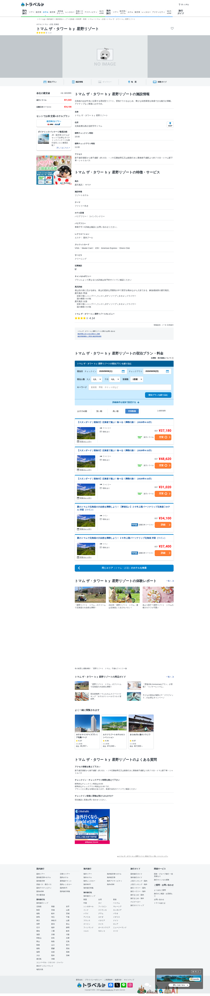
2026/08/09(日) (151, 371)
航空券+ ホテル (123, 12)
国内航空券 (40, 881)
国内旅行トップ (42, 903)
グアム (100, 913)
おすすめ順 (82, 411)
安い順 (99, 411)
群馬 (38, 917)
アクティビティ (91, 12)
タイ (100, 903)
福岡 (38, 952)
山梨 (67, 920)
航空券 (38, 12)
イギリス (116, 917)
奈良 (53, 938)
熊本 (53, 955)
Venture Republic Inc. (106, 990)
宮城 (53, 910)
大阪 (67, 934)
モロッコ (101, 931)
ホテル (45, 12)
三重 (53, 931)
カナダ (100, 917)
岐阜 (67, 931)
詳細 (163, 524)
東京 (38, 920)
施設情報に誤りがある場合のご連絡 (89, 334)
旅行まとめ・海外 (137, 898)
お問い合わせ (159, 899)
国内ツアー (40, 874)
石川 (38, 927)
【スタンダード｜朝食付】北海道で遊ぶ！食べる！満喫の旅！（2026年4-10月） (115, 422)
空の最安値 (40, 895)
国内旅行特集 (65, 891)
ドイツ (115, 920)
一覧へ (170, 581)
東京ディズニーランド (44, 966)
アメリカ (86, 917)
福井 (53, 927)
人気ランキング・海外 (138, 884)
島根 (38, 945)
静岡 (67, 927)
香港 (114, 899)
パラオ (115, 913)
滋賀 (38, 934)
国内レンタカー (66, 884)
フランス (86, 920)
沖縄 (53, 959)
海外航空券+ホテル (114, 874)
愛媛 (53, 948)
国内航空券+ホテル (43, 877)
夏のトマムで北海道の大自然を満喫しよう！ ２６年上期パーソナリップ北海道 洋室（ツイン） (121, 538)
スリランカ (102, 910)
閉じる (197, 971)
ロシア (115, 924)
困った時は (184, 4)
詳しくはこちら (179, 985)
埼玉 (53, 917)
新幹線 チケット (60, 12)
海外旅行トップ (89, 896)
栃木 (53, 913)
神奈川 (53, 920)
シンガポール (88, 906)
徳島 (38, 948)
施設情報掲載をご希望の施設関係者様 (89, 336)
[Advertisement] (138, 826)
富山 (67, 924)
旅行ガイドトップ (137, 905)
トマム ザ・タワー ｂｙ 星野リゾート (67, 29)
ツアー (31, 12)
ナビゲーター (135, 902)
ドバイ (115, 931)
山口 (53, 945)
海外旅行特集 (88, 888)
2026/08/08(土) (105, 371)
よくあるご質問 (160, 890)
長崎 (67, 952)
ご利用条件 (108, 980)
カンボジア (117, 910)
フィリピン (102, 906)
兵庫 (67, 938)
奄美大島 (39, 969)
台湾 (100, 899)
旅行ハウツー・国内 (138, 888)
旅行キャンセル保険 (161, 880)
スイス (100, 924)
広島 (67, 941)
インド (85, 910)
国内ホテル (64, 877)
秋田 (38, 910)
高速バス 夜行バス (79, 12)
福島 (38, 913)
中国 (85, 903)
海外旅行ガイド (136, 877)
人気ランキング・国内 (138, 881)
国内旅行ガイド (136, 874)
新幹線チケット (66, 881)
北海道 (38, 906)
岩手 (67, 906)
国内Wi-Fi (63, 888)
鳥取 (53, 941)
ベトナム (116, 903)
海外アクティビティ (114, 881)
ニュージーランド (120, 927)
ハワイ (85, 913)
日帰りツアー (65, 874)
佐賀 (53, 952)
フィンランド (88, 927)
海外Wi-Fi (87, 884)
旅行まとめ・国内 (137, 895)
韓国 (85, 899)
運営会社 (79, 980)
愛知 (38, 931)
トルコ (85, 931)
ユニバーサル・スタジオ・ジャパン (49, 962)
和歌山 (38, 938)
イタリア (101, 920)
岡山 (38, 941)
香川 (67, 945)
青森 (53, 906)
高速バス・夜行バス (44, 884)
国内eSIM (40, 891)
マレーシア (117, 906)
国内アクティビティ (44, 888)
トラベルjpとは (159, 903)
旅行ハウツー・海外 (138, 891)
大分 (38, 955)
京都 (53, 934)
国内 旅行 (24, 12)
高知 (67, 948)
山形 (67, 910)
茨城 (67, 913)
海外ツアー (87, 874)
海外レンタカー (89, 881)
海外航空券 (111, 877)
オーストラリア (104, 927)
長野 (38, 924)
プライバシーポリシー (93, 980)
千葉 (67, 917)
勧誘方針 (118, 980)
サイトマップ (129, 980)
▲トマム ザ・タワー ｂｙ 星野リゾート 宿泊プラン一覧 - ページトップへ (142, 856)
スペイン (86, 924)
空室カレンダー (86, 441)
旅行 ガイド (180, 12)
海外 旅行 (108, 12)
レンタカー (69, 12)
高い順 (116, 411)
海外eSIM (110, 884)
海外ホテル (87, 877)
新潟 (53, 924)
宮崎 (67, 955)
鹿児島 (38, 959)
